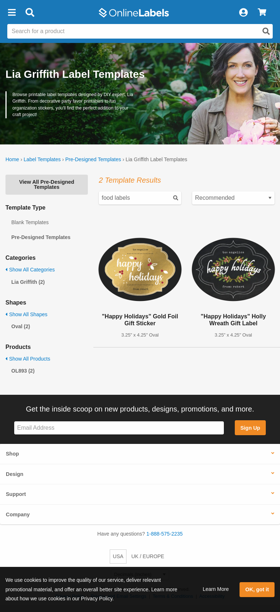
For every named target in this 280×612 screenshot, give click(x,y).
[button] (11, 12)
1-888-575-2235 (165, 534)
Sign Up (250, 428)
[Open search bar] (29, 12)
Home (12, 159)
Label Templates (42, 159)
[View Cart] (262, 13)
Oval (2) (20, 326)
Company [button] (18, 514)
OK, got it (257, 589)
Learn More (216, 589)
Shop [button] (12, 454)
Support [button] (16, 494)
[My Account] (243, 12)
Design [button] (14, 474)
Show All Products (27, 359)
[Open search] (266, 31)
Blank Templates (29, 222)
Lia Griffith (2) (28, 282)
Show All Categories (30, 270)
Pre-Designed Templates (93, 159)
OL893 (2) (23, 371)
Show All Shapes (26, 314)
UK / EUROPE (147, 556)
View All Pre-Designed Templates (46, 184)
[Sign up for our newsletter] (119, 428)
